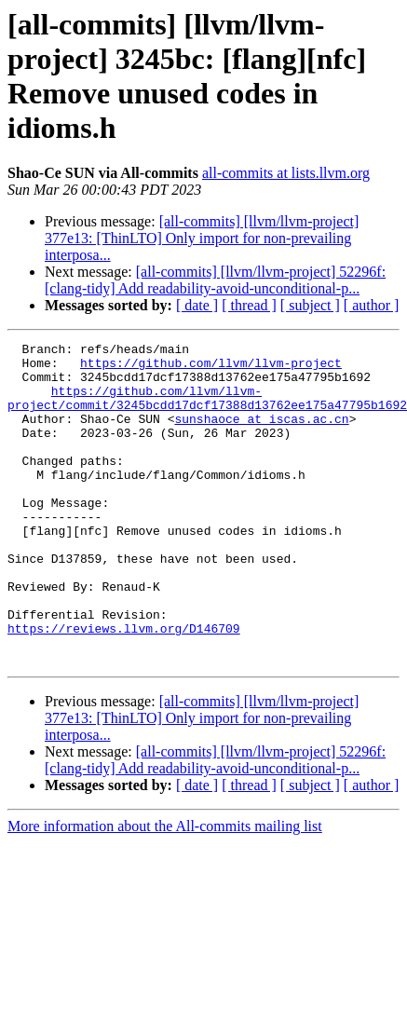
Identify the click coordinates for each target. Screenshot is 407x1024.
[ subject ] (310, 305)
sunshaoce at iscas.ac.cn (261, 435)
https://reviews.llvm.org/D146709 (123, 686)
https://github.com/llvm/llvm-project (211, 368)
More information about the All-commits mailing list (164, 890)
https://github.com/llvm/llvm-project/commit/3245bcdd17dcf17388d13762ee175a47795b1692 (207, 410)
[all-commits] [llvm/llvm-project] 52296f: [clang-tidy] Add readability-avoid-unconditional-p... (215, 280)
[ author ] (372, 305)
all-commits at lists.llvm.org (286, 173)
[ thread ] (249, 305)
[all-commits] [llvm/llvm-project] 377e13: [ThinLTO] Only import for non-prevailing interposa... (202, 238)
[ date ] (197, 305)
